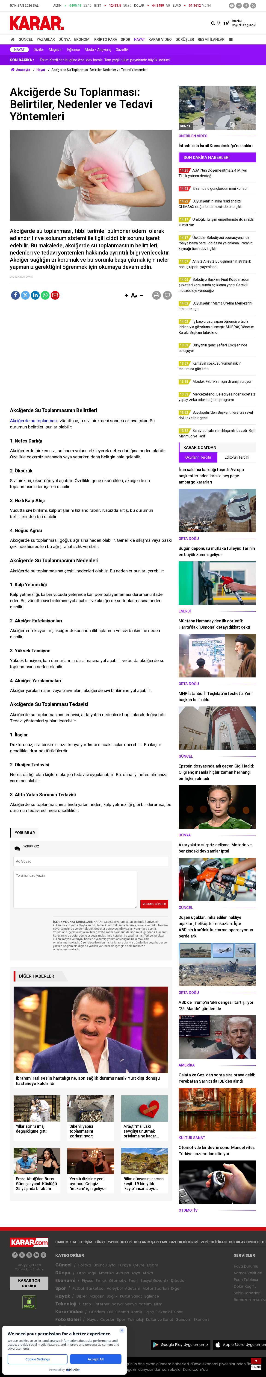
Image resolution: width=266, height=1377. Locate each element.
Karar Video (160, 39)
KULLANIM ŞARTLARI (150, 1242)
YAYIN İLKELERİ (120, 1242)
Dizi (110, 1312)
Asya (135, 1273)
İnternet (102, 1304)
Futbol (78, 1288)
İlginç (149, 1312)
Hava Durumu (246, 1266)
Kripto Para (105, 39)
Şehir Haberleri (247, 1293)
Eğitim (152, 1265)
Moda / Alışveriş (98, 49)
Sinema (122, 1312)
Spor (125, 39)
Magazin (55, 49)
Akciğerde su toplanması (34, 420)
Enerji (133, 1280)
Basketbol (95, 1288)
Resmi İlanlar (211, 39)
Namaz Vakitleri (248, 1273)
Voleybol (115, 1288)
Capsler (107, 1319)
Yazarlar (46, 39)
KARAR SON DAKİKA (29, 1283)
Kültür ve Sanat (159, 1319)
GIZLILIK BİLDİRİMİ (183, 1242)
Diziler (38, 49)
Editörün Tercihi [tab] (237, 457)
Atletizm (132, 1288)
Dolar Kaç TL (245, 1286)
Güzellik (122, 49)
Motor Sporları (155, 1288)
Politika (84, 1265)
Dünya (65, 39)
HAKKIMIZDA (65, 1242)
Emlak (101, 1280)
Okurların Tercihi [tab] (198, 457)
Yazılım (145, 1304)
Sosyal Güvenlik (154, 1280)
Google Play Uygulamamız (184, 1344)
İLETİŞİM (85, 1242)
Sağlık (112, 1296)
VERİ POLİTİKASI (214, 1242)
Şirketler (178, 1280)
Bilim (158, 1304)
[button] (126, 295)
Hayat (139, 39)
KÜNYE (100, 1242)
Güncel (26, 39)
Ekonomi (82, 39)
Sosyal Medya (124, 1304)
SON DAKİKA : (22, 60)
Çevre (139, 1265)
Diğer (176, 1288)
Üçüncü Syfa (104, 1265)
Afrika (147, 1273)
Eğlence (73, 49)
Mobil (87, 1304)
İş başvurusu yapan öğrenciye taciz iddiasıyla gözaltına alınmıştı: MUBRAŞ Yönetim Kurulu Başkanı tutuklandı (126, 60)
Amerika (106, 1273)
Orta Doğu (86, 1273)
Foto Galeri (68, 1319)
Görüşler (184, 39)
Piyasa (87, 1280)
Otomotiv (117, 1280)
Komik (136, 1312)
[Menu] (229, 39)
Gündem (97, 1312)
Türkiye (124, 1265)
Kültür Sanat (131, 1296)
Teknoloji (65, 1304)
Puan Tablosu (246, 1279)
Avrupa (122, 1273)
